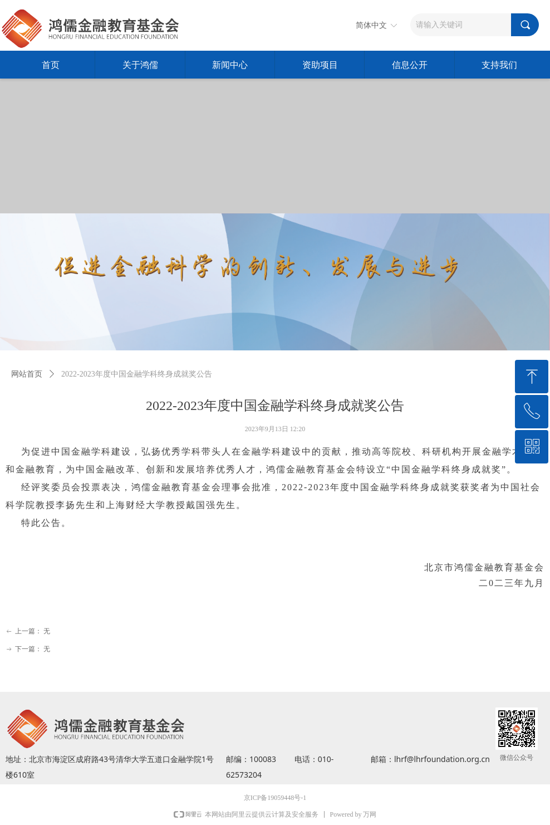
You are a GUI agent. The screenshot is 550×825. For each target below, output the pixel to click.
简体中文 (371, 25)
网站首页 (26, 374)
